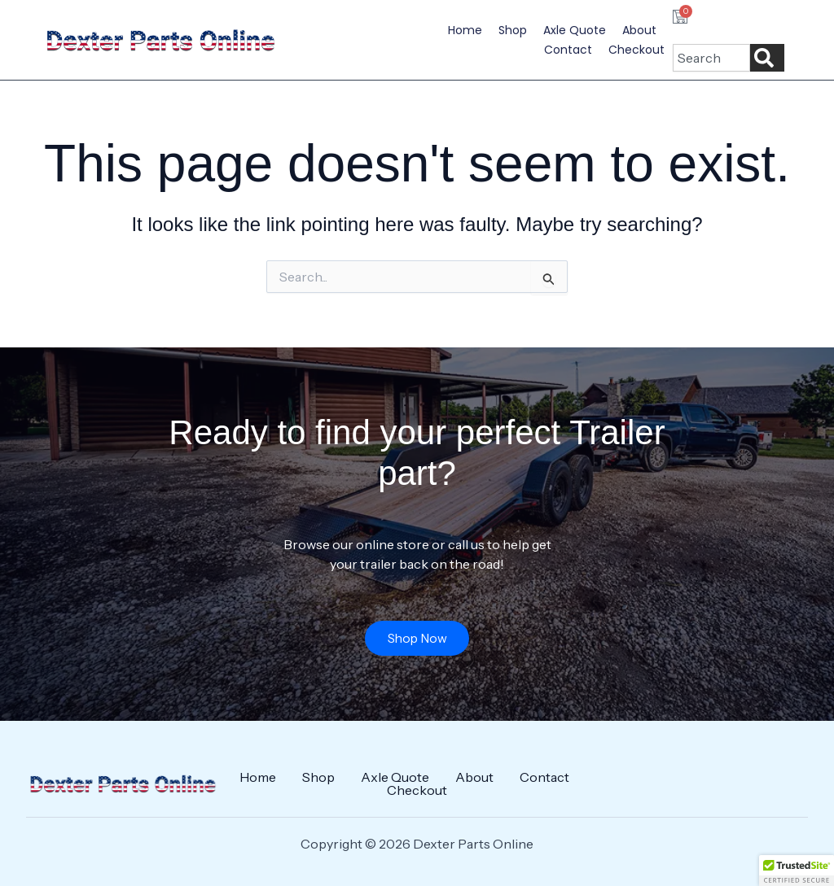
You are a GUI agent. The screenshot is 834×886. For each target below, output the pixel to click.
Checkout (636, 49)
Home (465, 30)
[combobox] (711, 58)
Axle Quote (574, 30)
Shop (512, 30)
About (639, 30)
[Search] (767, 58)
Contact (568, 49)
